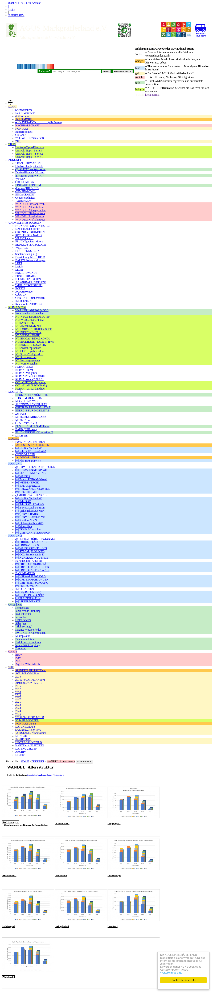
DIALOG (13, 438)
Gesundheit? (15, 604)
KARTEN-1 (15, 463)
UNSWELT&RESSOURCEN (25, 222)
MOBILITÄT (16, 391)
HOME (25, 761)
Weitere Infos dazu (171, 973)
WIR (11, 667)
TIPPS (12, 144)
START (12, 106)
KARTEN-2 (15, 535)
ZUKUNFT (14, 159)
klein (148, 94)
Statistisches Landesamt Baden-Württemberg (45, 775)
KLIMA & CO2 (17, 307)
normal (155, 94)
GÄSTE (12, 651)
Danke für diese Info (183, 980)
